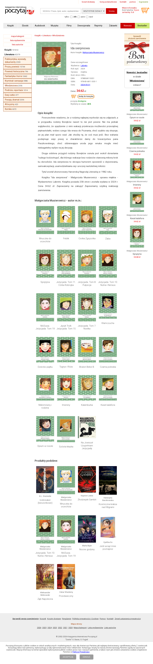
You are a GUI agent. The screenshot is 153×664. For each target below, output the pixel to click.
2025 (44, 628)
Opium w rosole (45, 446)
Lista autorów (110, 628)
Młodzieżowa (11, 85)
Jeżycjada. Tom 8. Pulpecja (87, 283)
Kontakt (110, 619)
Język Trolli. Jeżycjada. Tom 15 (66, 327)
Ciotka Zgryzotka (87, 238)
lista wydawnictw (17, 40)
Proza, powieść (12, 66)
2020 (70, 628)
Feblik (66, 238)
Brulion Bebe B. (87, 367)
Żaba (107, 238)
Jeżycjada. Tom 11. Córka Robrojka (66, 283)
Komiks (8, 109)
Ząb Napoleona (45, 599)
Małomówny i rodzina (45, 406)
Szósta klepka (66, 446)
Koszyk (43, 619)
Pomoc (103, 619)
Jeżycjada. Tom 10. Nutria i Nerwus (108, 283)
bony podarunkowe (108, 2)
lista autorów (17, 44)
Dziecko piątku (45, 367)
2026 (39, 628)
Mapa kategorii (80, 628)
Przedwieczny (66, 596)
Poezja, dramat (12, 99)
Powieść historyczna (14, 71)
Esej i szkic (10, 95)
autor (83, 17)
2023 (55, 628)
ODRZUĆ (86, 657)
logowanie (143, 2)
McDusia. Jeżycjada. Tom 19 (45, 327)
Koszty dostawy (54, 619)
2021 (65, 628)
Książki (8, 50)
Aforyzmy (9, 104)
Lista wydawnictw (95, 628)
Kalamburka (87, 405)
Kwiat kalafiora (108, 405)
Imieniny (66, 405)
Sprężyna (45, 282)
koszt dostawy (88, 2)
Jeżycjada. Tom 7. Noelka (87, 327)
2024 (50, 628)
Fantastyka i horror (14, 76)
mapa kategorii (17, 36)
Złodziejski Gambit (87, 499)
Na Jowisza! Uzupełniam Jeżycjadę (87, 445)
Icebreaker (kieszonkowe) (45, 501)
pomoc (133, 2)
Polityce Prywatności (80, 652)
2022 (60, 628)
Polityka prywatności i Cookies (85, 619)
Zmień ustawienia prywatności (128, 619)
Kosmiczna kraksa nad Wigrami (108, 506)
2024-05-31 (85, 85)
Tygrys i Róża (66, 366)
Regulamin (66, 619)
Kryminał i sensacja (14, 81)
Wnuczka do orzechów (45, 240)
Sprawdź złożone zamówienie (137, 37)
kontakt (123, 2)
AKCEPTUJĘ (68, 657)
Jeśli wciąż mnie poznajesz (108, 547)
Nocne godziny (87, 549)
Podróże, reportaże (14, 90)
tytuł (91, 17)
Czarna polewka (108, 367)
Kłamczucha (108, 323)
